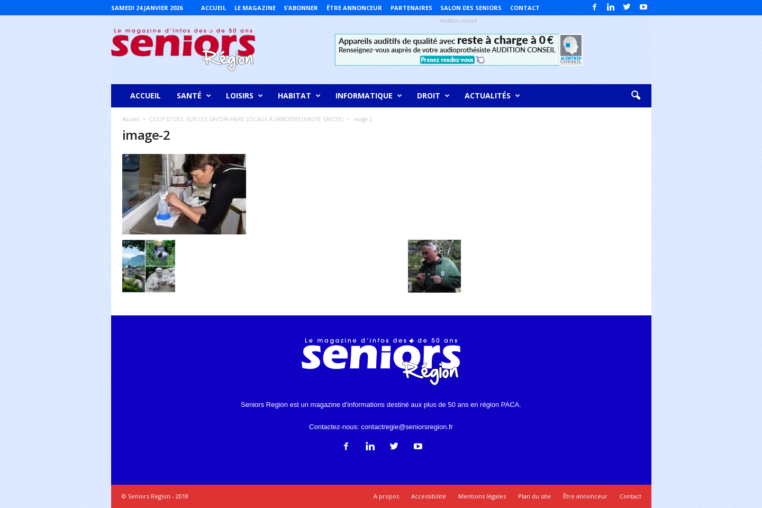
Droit (433, 95)
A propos (386, 496)
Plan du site (534, 496)
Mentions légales (482, 496)
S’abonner (301, 8)
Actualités (492, 95)
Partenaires (411, 8)
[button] (635, 95)
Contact (525, 8)
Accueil (213, 8)
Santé (194, 95)
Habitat (299, 95)
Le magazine (255, 8)
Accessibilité (428, 496)
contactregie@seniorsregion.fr (407, 427)
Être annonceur (354, 8)
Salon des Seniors (471, 8)
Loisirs (244, 95)
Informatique (368, 95)
